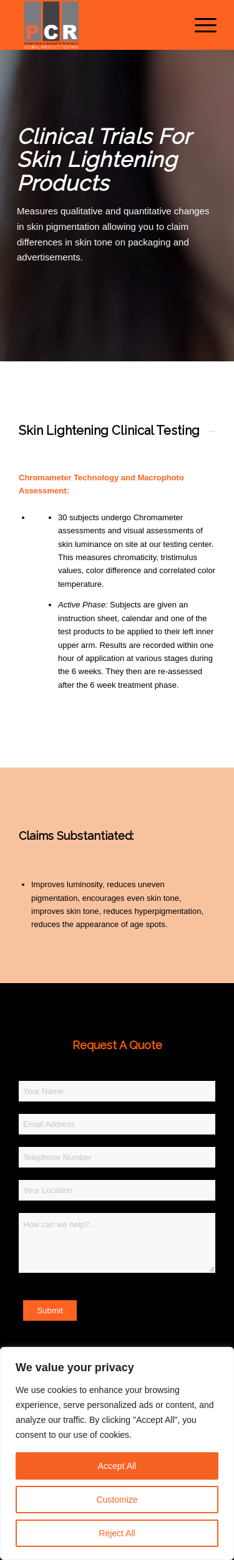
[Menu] (199, 25)
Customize (116, 1500)
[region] (117, 1453)
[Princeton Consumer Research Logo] (97, 25)
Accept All (117, 1466)
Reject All (117, 1533)
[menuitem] (199, 25)
